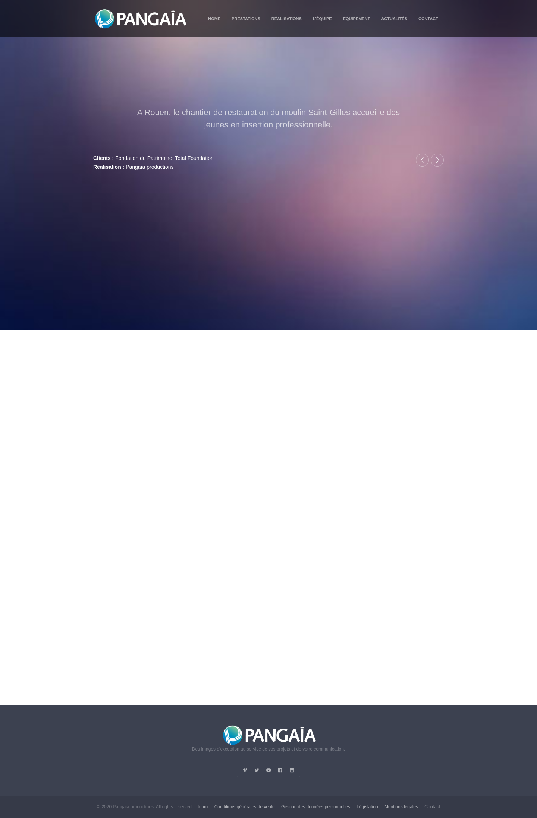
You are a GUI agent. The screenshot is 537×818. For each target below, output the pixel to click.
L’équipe (322, 18)
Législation (367, 806)
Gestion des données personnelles (315, 806)
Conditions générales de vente (244, 806)
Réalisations (286, 18)
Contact (428, 18)
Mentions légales (401, 806)
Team (202, 806)
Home (214, 18)
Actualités (394, 18)
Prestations (246, 18)
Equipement (356, 18)
